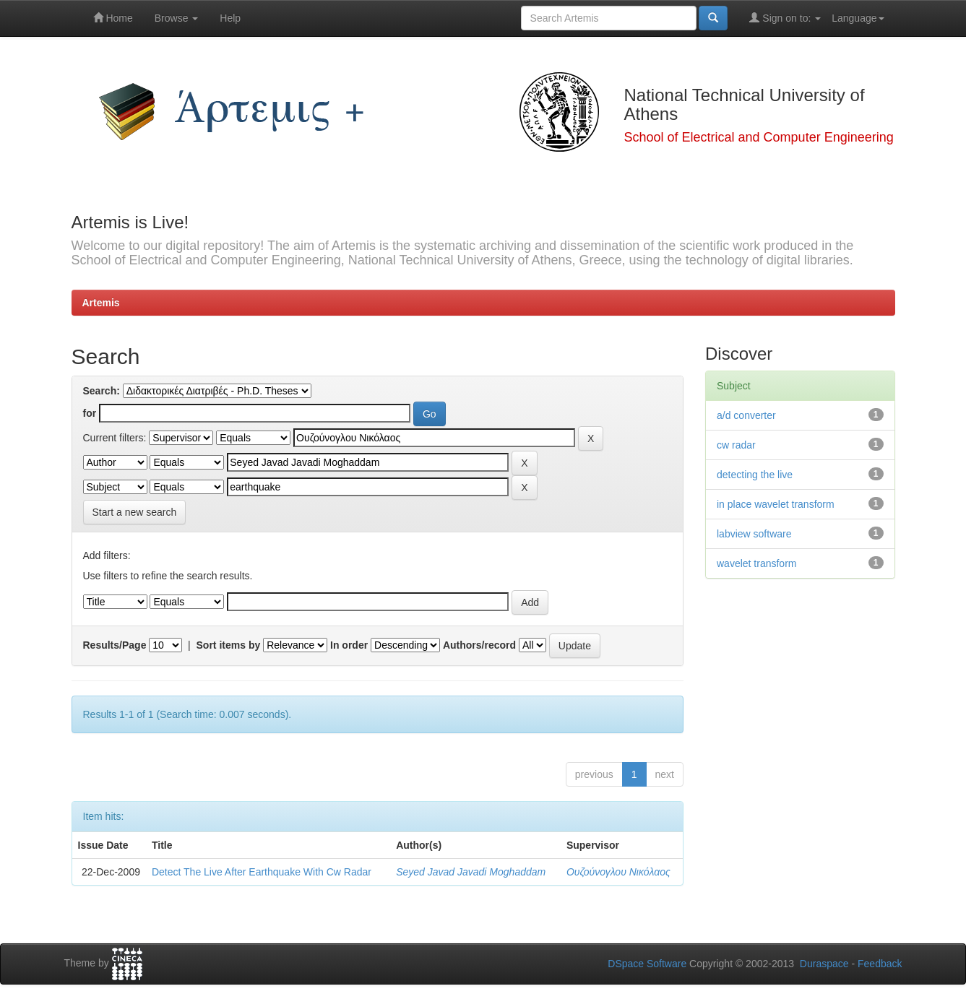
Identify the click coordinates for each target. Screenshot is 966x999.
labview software (754, 534)
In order (349, 645)
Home (113, 18)
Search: (101, 391)
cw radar (736, 445)
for (90, 413)
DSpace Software (647, 963)
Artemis (101, 302)
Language (858, 18)
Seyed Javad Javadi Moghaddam (470, 872)
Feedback (880, 963)
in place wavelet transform (776, 504)
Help (230, 18)
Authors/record (479, 645)
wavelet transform (756, 563)
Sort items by (229, 645)
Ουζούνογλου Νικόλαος (618, 872)
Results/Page (115, 645)
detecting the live (755, 474)
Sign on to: (785, 18)
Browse (177, 18)
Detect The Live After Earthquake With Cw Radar (261, 872)
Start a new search (134, 512)
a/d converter (746, 415)
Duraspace (824, 963)
